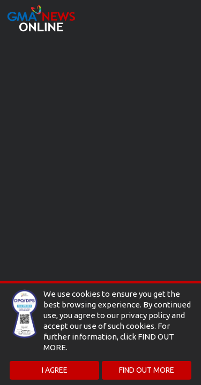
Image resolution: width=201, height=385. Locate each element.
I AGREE (55, 370)
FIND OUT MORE (146, 370)
